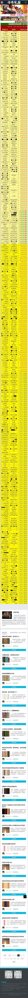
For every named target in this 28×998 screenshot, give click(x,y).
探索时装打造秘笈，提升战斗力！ (11, 636)
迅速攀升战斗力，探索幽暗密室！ (11, 710)
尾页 (14, 961)
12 (18, 958)
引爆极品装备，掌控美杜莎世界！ (11, 655)
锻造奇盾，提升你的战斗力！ (10, 692)
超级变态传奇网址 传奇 (8, 899)
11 (14, 958)
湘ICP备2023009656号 (15, 995)
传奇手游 (24, 632)
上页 (9, 955)
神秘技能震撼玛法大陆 (8, 673)
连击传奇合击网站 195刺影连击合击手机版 (13, 825)
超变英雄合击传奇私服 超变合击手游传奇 (13, 936)
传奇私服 (14, 2)
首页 (20, 632)
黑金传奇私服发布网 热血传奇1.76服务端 (13, 768)
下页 (22, 958)
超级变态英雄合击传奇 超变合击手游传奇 (13, 881)
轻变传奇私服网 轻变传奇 (9, 844)
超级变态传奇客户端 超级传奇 (10, 918)
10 (11, 958)
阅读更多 (14, 650)
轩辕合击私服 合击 (7, 862)
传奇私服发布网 (10, 993)
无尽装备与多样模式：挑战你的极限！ (12, 729)
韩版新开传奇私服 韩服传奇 (9, 786)
